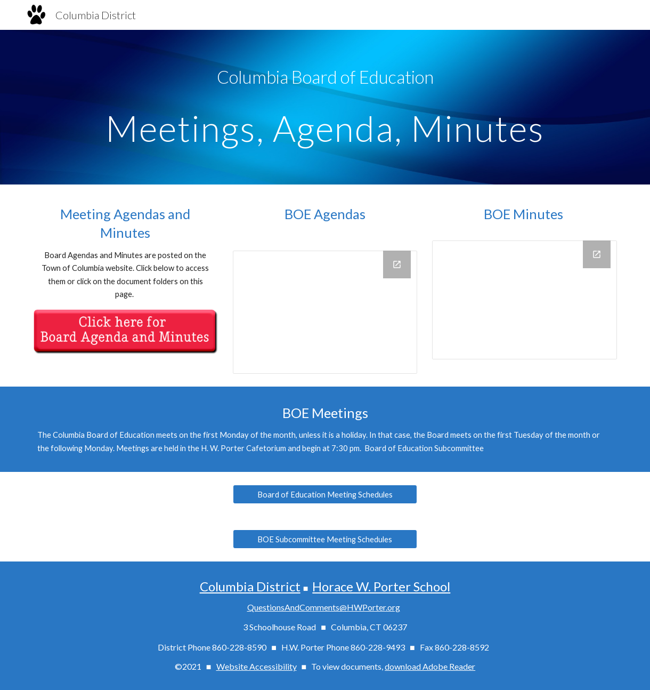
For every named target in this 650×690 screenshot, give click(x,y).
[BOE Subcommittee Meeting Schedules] (325, 539)
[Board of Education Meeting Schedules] (325, 494)
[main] (325, 77)
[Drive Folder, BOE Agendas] (325, 312)
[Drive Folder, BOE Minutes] (524, 299)
